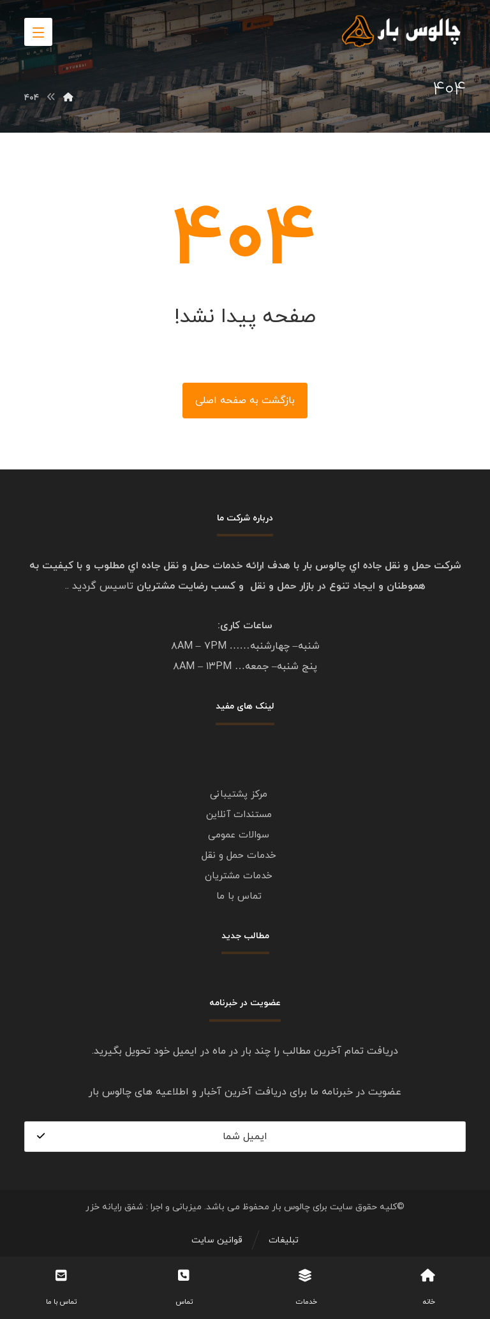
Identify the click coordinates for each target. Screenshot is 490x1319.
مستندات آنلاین (239, 815)
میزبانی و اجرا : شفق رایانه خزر (143, 1207)
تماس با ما (239, 896)
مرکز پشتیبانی (238, 794)
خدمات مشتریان (238, 876)
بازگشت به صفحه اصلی (245, 401)
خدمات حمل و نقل (239, 855)
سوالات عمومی (238, 835)
